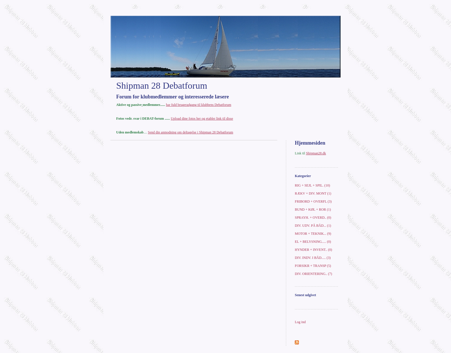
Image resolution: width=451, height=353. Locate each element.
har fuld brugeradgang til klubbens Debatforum (198, 105)
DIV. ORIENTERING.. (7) (313, 274)
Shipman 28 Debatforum (161, 85)
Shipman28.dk (316, 153)
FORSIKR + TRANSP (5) (313, 266)
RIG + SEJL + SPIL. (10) (312, 185)
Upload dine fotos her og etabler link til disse (202, 119)
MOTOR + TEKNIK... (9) (313, 234)
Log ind (300, 322)
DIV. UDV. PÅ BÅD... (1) (313, 226)
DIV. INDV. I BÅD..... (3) (313, 258)
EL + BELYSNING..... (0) (313, 242)
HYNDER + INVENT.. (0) (313, 250)
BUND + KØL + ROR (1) (313, 209)
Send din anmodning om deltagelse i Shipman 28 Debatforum (190, 132)
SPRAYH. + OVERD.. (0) (313, 218)
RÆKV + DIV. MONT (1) (313, 193)
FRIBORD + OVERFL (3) (313, 201)
